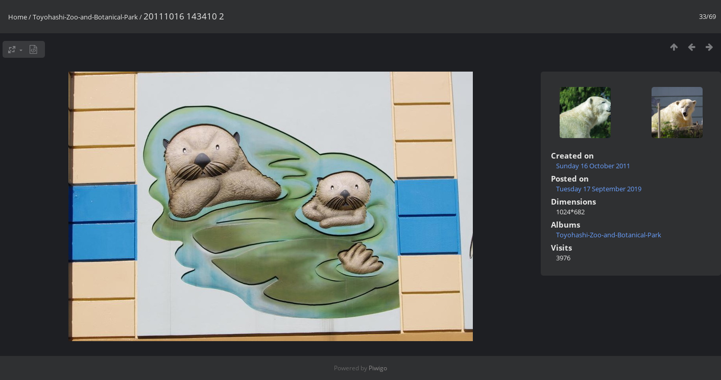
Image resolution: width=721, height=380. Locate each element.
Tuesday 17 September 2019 (598, 188)
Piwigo (378, 368)
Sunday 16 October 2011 (593, 165)
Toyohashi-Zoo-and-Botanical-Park (85, 16)
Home (17, 16)
